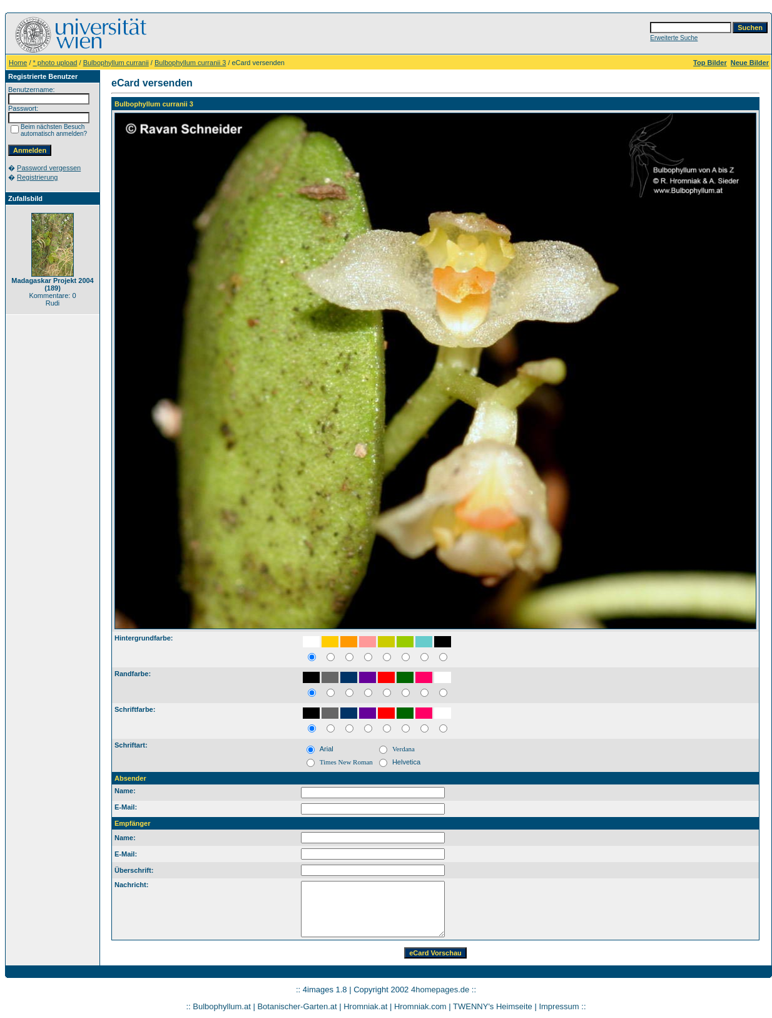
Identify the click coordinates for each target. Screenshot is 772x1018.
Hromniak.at (365, 1006)
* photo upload (55, 62)
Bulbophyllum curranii (116, 62)
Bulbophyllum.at (222, 1006)
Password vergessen (49, 168)
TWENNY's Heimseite (492, 1006)
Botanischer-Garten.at (297, 1006)
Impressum (559, 1006)
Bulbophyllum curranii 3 (190, 62)
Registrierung (37, 177)
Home (18, 62)
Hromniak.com (420, 1006)
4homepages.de (440, 989)
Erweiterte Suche (674, 37)
